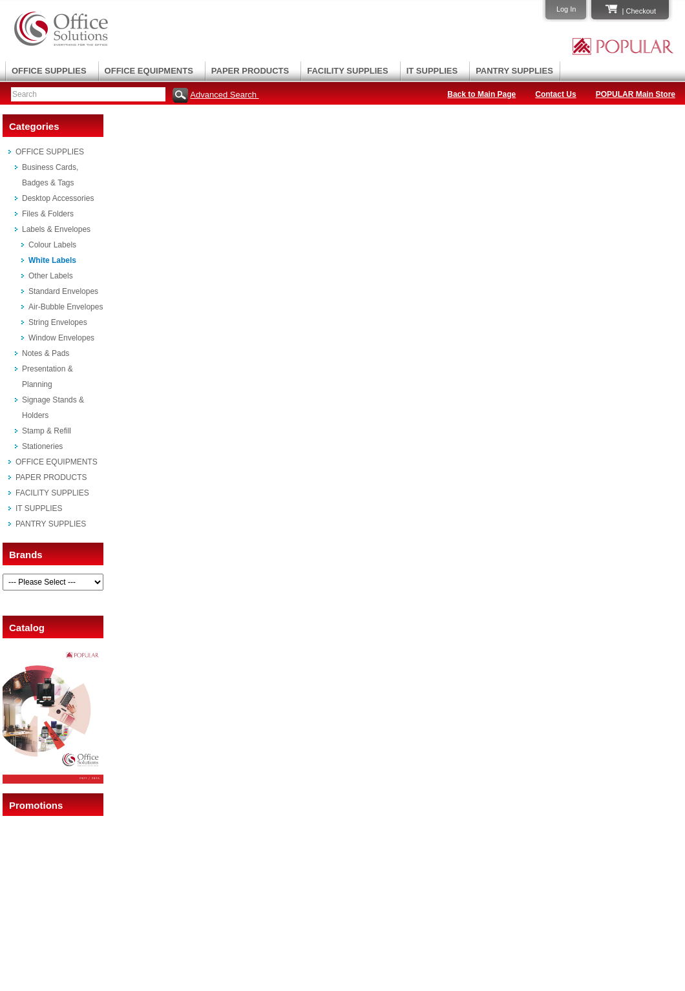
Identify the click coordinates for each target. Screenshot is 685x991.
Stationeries (42, 446)
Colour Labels (52, 244)
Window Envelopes (61, 337)
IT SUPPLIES (432, 71)
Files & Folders (48, 213)
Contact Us (555, 94)
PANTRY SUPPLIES (514, 71)
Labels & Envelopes (56, 229)
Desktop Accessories (58, 198)
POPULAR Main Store (635, 94)
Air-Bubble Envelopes (65, 306)
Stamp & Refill (46, 430)
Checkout (641, 11)
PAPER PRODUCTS (250, 71)
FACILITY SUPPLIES (347, 71)
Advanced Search (224, 94)
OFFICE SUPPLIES (49, 71)
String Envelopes (57, 322)
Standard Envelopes (63, 291)
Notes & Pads (45, 353)
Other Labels (50, 275)
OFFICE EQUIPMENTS (149, 71)
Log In (566, 9)
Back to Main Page (481, 94)
